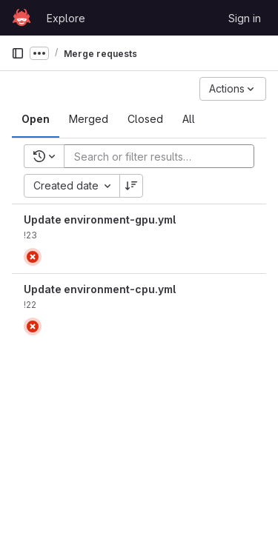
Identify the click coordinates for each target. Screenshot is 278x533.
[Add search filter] (163, 156)
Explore (66, 18)
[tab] (35, 119)
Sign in (244, 18)
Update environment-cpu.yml (100, 289)
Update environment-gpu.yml (100, 219)
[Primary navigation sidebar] (18, 53)
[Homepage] (21, 18)
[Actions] (232, 89)
